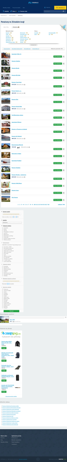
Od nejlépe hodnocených (17, 48)
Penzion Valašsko (16, 167)
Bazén (4, 229)
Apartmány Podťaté (16, 160)
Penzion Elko (15, 99)
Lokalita (5, 220)
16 (45, 204)
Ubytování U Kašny (16, 153)
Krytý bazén (5, 302)
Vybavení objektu (7, 225)
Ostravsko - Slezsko (24, 39)
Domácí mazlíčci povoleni (8, 238)
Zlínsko (21, 42)
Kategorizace (6, 242)
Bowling (4, 306)
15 (43, 204)
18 (48, 204)
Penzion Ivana (15, 190)
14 (41, 204)
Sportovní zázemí (7, 287)
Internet (4, 233)
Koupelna (5, 270)
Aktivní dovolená (6, 252)
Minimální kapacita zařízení (9, 278)
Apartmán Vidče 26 (16, 54)
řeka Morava (8, 40)
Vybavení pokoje (7, 264)
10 (34, 204)
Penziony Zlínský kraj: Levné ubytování (10, 424)
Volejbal (4, 293)
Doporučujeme (7, 48)
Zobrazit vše (33, 45)
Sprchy (4, 230)
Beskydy (7, 32)
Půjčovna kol (5, 305)
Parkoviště (5, 237)
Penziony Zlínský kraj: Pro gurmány (9, 419)
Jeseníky (22, 36)
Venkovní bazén (6, 303)
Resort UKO (12, 319)
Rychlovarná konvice (7, 273)
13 (39, 204)
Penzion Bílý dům (16, 75)
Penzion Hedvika (16, 61)
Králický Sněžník (23, 37)
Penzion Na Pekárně (17, 136)
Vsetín (35, 34)
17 (47, 204)
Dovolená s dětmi (7, 247)
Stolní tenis (5, 297)
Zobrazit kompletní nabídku (11, 396)
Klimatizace (5, 267)
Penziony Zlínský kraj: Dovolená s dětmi (10, 406)
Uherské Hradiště (52, 32)
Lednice (4, 271)
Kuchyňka (5, 228)
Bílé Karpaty (22, 32)
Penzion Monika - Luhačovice (19, 174)
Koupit (4, 348)
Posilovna (5, 289)
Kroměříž (36, 32)
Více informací (57, 56)
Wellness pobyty (6, 256)
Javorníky (8, 36)
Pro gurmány (6, 257)
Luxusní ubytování (7, 249)
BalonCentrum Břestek (17, 145)
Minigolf (4, 307)
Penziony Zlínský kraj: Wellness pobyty (10, 418)
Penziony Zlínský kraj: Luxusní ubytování (10, 409)
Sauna (4, 292)
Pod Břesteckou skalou (17, 115)
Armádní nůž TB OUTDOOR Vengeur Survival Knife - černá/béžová (7, 386)
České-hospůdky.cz (15, 442)
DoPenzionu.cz (15, 437)
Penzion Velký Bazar (17, 183)
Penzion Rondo (15, 68)
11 (36, 204)
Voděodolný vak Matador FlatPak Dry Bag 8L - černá (7, 376)
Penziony (2, 437)
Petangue (5, 299)
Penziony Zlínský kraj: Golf (7, 416)
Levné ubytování (6, 261)
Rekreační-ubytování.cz (16, 440)
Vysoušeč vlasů (6, 274)
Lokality (7, 11)
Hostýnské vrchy (23, 34)
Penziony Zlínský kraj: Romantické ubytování (11, 407)
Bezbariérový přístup (7, 235)
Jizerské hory (17, 321)
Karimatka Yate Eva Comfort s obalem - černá (7, 366)
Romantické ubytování (7, 248)
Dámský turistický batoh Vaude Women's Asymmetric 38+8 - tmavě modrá (7, 354)
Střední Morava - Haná (10, 42)
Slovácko (22, 40)
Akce (24, 7)
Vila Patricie (15, 197)
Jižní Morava (8, 37)
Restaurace (5, 234)
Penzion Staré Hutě (16, 82)
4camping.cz (14, 444)
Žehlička (4, 275)
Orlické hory (8, 39)
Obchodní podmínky (23, 459)
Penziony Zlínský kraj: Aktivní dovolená (10, 412)
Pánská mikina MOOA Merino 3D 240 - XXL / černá (6, 343)
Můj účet (48, 7)
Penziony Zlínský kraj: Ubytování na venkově (11, 411)
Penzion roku (23, 11)
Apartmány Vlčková (16, 122)
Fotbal (4, 296)
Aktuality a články (6, 7)
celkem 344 (61, 204)
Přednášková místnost (7, 232)
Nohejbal (5, 294)
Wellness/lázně (6, 239)
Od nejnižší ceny (27, 48)
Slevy (14, 11)
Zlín (49, 34)
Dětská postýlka (6, 269)
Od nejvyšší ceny (35, 48)
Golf (4, 254)
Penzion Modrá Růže (17, 106)
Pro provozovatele (16, 7)
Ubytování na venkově (8, 250)
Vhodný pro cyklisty (7, 258)
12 (38, 204)
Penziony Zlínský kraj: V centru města (9, 423)
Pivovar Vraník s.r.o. (16, 91)
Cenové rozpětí (6, 211)
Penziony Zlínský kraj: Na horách (9, 414)
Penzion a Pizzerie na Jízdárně (19, 129)
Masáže (4, 301)
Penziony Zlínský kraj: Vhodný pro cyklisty (10, 421)
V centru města (6, 260)
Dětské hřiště (5, 298)
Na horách (5, 253)
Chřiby (7, 34)
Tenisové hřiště (6, 290)
